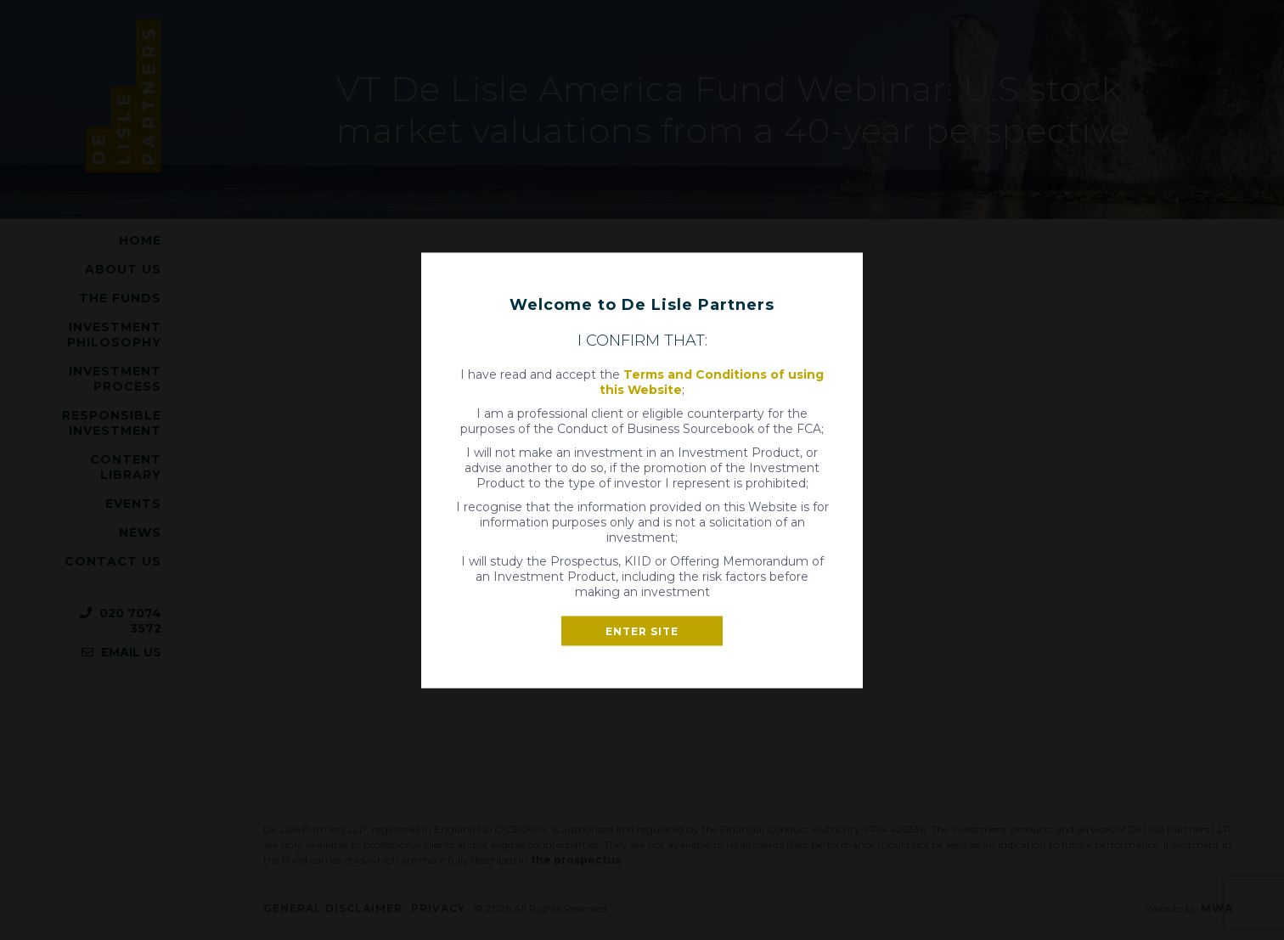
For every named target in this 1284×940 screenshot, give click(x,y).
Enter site (642, 630)
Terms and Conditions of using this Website (712, 381)
